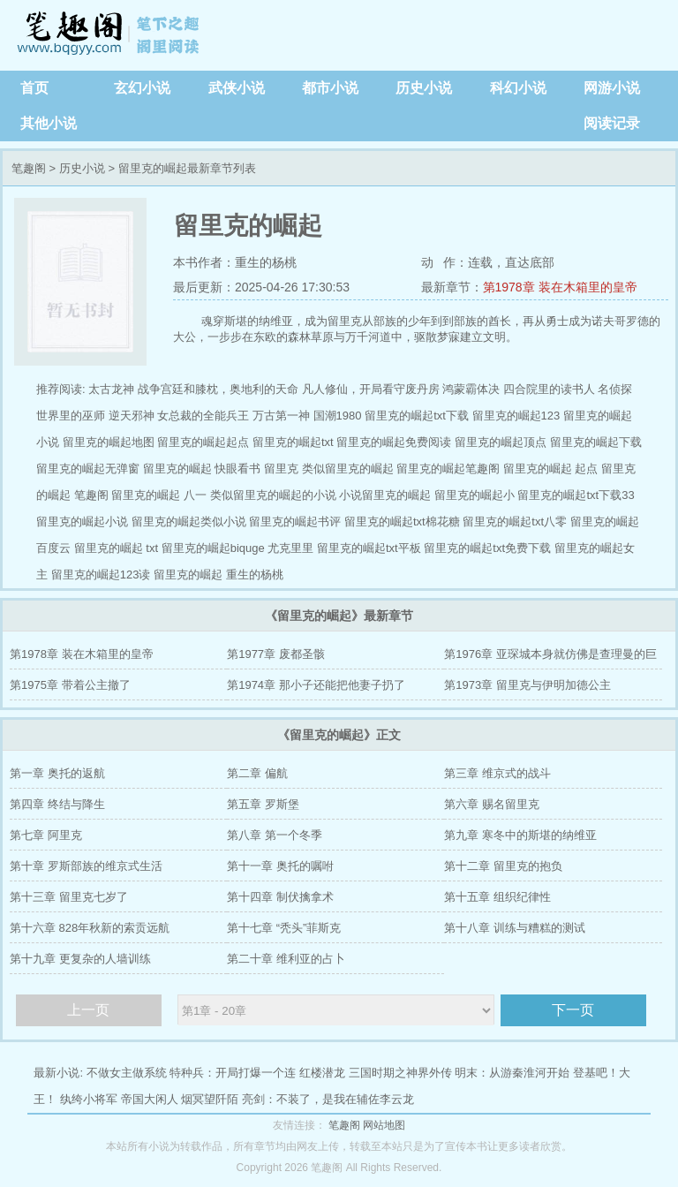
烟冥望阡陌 (209, 1099)
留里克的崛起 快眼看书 (202, 468)
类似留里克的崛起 (348, 468)
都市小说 (330, 87)
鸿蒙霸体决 (471, 389)
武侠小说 (236, 87)
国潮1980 (337, 415)
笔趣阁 (110, 35)
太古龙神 (111, 389)
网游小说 (612, 87)
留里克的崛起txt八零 (515, 521)
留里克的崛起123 (516, 415)
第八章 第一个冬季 (274, 835)
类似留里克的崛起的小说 (273, 495)
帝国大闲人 (149, 1099)
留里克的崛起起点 (203, 442)
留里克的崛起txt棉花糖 (402, 521)
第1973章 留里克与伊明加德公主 (527, 685)
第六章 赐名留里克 (491, 804)
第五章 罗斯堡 (263, 804)
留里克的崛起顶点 (500, 442)
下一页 (573, 1009)
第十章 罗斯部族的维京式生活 (86, 866)
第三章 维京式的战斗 (497, 773)
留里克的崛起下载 (596, 442)
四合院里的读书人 (549, 389)
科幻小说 (518, 87)
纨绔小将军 (88, 1099)
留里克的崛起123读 (101, 574)
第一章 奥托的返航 (57, 773)
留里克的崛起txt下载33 (575, 495)
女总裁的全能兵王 (203, 415)
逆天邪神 (131, 415)
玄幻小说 (142, 87)
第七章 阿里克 (46, 835)
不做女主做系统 (127, 1072)
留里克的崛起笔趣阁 (448, 468)
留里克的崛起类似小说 (189, 521)
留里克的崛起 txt (116, 548)
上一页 (88, 1009)
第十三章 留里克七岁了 (69, 896)
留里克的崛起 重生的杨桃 (218, 574)
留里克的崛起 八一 (159, 495)
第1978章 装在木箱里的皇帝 (560, 287)
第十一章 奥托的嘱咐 (280, 866)
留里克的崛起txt (293, 442)
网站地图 (384, 1125)
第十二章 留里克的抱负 (503, 866)
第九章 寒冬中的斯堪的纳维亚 (520, 835)
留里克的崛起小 (474, 495)
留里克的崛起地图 (108, 442)
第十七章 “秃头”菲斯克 (284, 927)
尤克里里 (290, 548)
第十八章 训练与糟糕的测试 (514, 927)
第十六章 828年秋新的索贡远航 (90, 927)
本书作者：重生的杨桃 (235, 262)
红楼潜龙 (322, 1072)
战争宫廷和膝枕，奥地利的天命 (218, 389)
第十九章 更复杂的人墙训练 (80, 958)
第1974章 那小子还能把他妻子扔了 (316, 685)
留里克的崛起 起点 (551, 468)
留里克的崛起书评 (295, 521)
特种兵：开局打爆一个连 (233, 1072)
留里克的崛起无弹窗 (87, 468)
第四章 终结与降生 (57, 804)
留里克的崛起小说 (82, 521)
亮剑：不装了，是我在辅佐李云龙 (328, 1099)
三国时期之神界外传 (400, 1072)
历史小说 (424, 87)
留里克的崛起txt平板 (369, 548)
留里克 (281, 468)
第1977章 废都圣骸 (276, 654)
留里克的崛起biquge (213, 548)
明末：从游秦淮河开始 (512, 1072)
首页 (34, 87)
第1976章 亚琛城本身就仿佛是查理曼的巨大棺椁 (550, 658)
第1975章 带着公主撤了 (70, 685)
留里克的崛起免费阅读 (393, 442)
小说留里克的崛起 (385, 495)
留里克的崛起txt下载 (417, 415)
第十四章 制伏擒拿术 (280, 896)
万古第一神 (281, 415)
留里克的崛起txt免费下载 (487, 548)
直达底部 (529, 262)
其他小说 (48, 123)
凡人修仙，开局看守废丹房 (371, 389)
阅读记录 (612, 123)
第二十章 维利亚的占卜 (286, 958)
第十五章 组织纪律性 (497, 896)
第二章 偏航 (257, 773)
